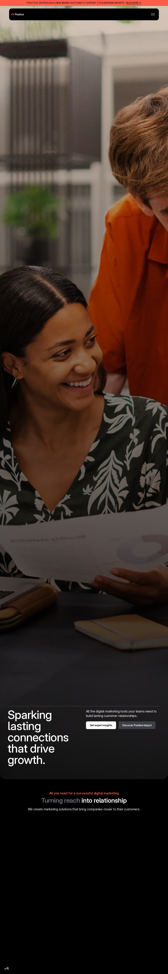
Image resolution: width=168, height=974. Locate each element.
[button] (153, 14)
